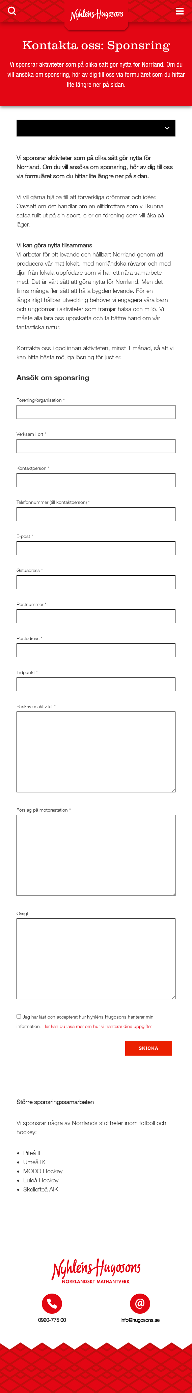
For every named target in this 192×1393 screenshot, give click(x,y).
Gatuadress (30, 570)
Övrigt (22, 913)
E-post (25, 536)
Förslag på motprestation (44, 810)
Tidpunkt (27, 672)
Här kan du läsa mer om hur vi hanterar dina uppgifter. (98, 1026)
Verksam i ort (31, 434)
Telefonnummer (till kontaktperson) (53, 502)
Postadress (30, 638)
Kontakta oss (61, 45)
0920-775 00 (52, 1320)
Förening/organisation (41, 400)
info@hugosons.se (140, 1320)
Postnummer (31, 604)
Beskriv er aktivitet (36, 706)
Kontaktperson (33, 468)
